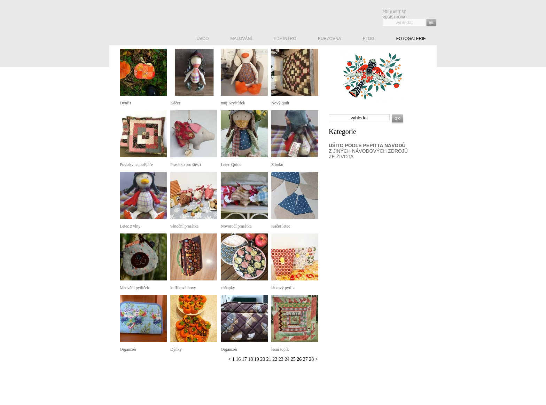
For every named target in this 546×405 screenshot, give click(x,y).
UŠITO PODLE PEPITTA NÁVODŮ (367, 145)
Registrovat (394, 17)
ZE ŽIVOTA (341, 156)
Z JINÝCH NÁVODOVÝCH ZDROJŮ (368, 151)
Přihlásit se (394, 12)
